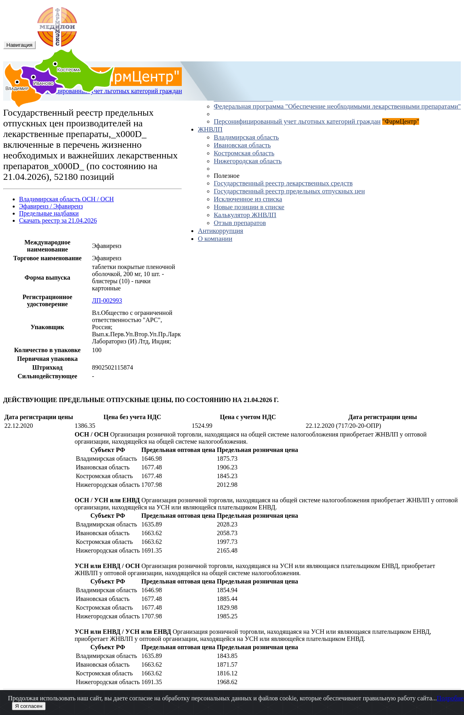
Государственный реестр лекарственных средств (283, 183)
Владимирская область (246, 137)
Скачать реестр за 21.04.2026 (58, 220)
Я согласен (28, 706)
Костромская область (244, 153)
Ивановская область (242, 145)
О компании (215, 238)
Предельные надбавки (49, 213)
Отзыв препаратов (240, 223)
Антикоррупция (220, 231)
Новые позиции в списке (249, 207)
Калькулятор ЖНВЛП (245, 215)
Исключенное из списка (248, 199)
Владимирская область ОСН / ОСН (66, 199)
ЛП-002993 (107, 300)
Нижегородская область (247, 161)
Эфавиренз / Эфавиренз (51, 206)
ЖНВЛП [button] (210, 129)
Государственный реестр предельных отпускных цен (289, 191)
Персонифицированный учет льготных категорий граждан (297, 121)
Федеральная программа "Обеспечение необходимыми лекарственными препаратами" (337, 106)
